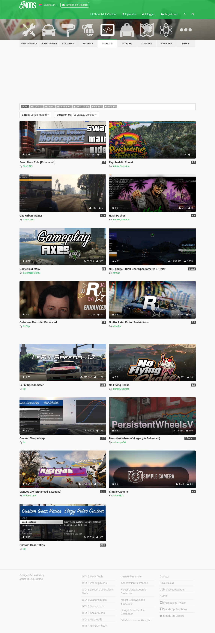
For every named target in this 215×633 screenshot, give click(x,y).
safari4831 (118, 495)
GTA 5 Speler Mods (93, 612)
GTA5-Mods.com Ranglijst (136, 620)
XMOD (116, 272)
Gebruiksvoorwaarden (172, 589)
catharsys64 (119, 442)
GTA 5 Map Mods (92, 619)
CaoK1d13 (28, 219)
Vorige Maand (35, 114)
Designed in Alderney (31, 575)
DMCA (163, 596)
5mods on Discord (172, 615)
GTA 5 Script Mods (93, 606)
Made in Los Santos (31, 578)
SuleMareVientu (31, 272)
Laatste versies (77, 114)
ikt (24, 388)
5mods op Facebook (173, 609)
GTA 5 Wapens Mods (94, 599)
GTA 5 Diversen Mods (94, 626)
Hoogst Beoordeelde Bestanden (133, 612)
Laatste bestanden (131, 576)
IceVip (26, 326)
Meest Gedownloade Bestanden (133, 601)
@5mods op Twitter (173, 602)
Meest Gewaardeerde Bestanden (133, 591)
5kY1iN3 (27, 166)
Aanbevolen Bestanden (134, 583)
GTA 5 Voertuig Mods (94, 583)
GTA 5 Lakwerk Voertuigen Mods (97, 591)
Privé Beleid (167, 583)
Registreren (169, 14)
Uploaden (129, 14)
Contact (164, 576)
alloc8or (116, 326)
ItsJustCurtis (30, 495)
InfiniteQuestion (120, 166)
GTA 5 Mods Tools (92, 576)
